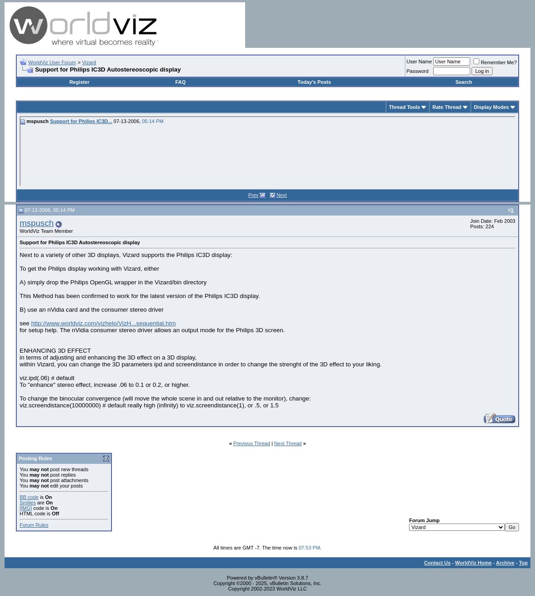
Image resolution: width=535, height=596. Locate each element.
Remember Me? (495, 62)
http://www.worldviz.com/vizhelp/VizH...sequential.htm (103, 323)
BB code (29, 497)
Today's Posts (314, 82)
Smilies (28, 502)
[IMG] (26, 508)
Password (418, 71)
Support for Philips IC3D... (81, 121)
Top (523, 562)
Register (79, 82)
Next (282, 195)
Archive (505, 562)
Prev (253, 195)
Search (464, 82)
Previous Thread (251, 443)
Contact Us (437, 562)
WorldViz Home (473, 562)
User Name (419, 61)
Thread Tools (404, 107)
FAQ (180, 82)
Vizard (89, 62)
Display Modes (491, 107)
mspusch (37, 223)
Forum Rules (34, 525)
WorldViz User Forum (52, 62)
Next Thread (288, 443)
